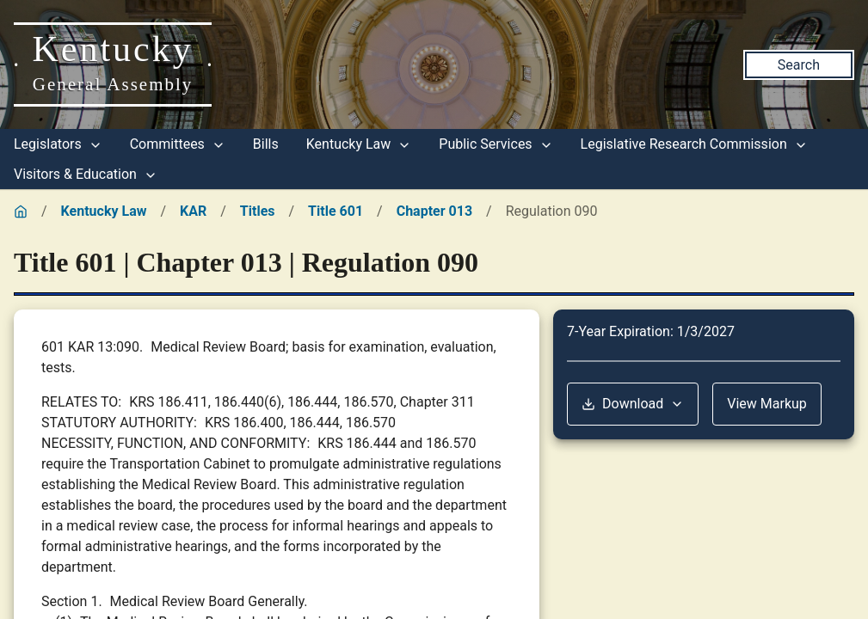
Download (633, 403)
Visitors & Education (85, 174)
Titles (257, 211)
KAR (193, 211)
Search (799, 65)
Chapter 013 (434, 211)
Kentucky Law (359, 144)
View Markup (767, 403)
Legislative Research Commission (694, 144)
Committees (177, 144)
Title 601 (335, 211)
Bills (266, 144)
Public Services (495, 144)
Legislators (58, 144)
